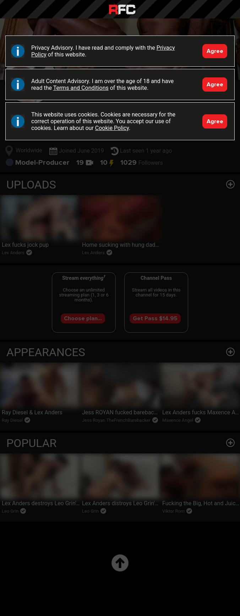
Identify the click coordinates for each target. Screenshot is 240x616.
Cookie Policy (112, 128)
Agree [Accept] (215, 51)
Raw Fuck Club (122, 10)
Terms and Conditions (81, 88)
